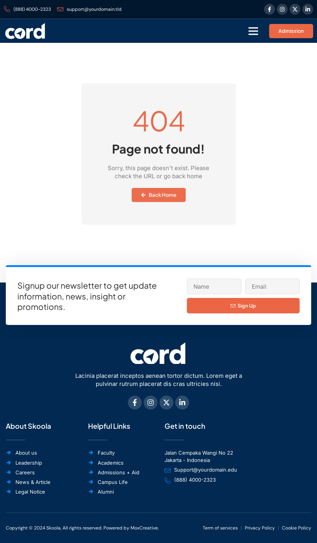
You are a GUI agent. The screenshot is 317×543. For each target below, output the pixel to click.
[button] (253, 31)
